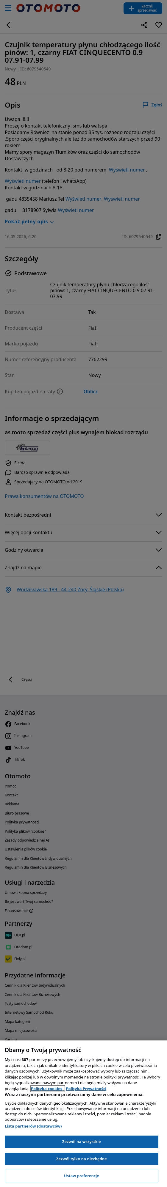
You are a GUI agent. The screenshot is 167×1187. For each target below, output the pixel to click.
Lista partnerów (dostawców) (33, 1126)
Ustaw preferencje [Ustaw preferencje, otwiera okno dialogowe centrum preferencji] (81, 1175)
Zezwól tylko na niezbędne (81, 1158)
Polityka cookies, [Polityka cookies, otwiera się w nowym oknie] (48, 1088)
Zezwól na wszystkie (81, 1141)
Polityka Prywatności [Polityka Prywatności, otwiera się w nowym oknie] (86, 1088)
